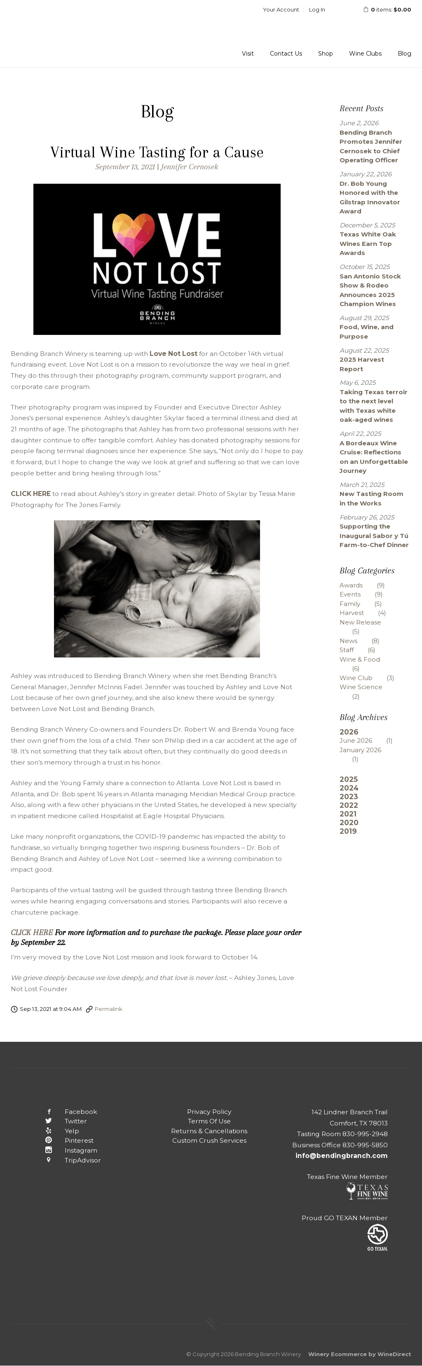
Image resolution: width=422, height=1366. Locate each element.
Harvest (369, 613)
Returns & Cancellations (209, 1131)
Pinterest (63, 1140)
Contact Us (286, 53)
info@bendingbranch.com (341, 1156)
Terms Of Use (209, 1121)
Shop (325, 53)
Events (367, 594)
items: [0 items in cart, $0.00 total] (381, 9)
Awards (368, 585)
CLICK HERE (31, 494)
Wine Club (373, 678)
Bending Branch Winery (64, 34)
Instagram (64, 1150)
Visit (248, 53)
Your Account (281, 9)
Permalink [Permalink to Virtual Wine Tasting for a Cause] (108, 1009)
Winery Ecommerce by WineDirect (359, 1354)
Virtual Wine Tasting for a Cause (157, 152)
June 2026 (372, 740)
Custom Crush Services (209, 1140)
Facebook (64, 1112)
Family (367, 604)
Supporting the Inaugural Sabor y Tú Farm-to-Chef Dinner (374, 535)
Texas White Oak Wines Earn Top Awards (368, 243)
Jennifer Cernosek (189, 166)
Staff (364, 650)
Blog (404, 53)
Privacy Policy (209, 1112)
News (366, 641)
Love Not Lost (173, 354)
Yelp (55, 1131)
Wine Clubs (365, 53)
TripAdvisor (66, 1160)
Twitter (59, 1121)
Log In (317, 9)
